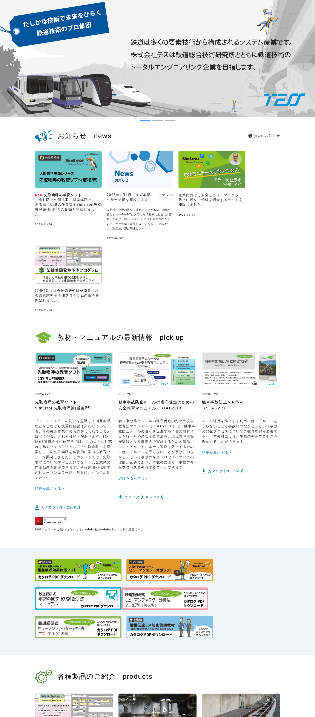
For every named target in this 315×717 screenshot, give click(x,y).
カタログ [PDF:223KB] (60, 435)
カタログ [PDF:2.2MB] (144, 424)
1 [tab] (142, 122)
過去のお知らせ (267, 136)
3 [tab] (167, 122)
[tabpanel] (157, 58)
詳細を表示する (48, 416)
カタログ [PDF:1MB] (225, 399)
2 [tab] (154, 122)
